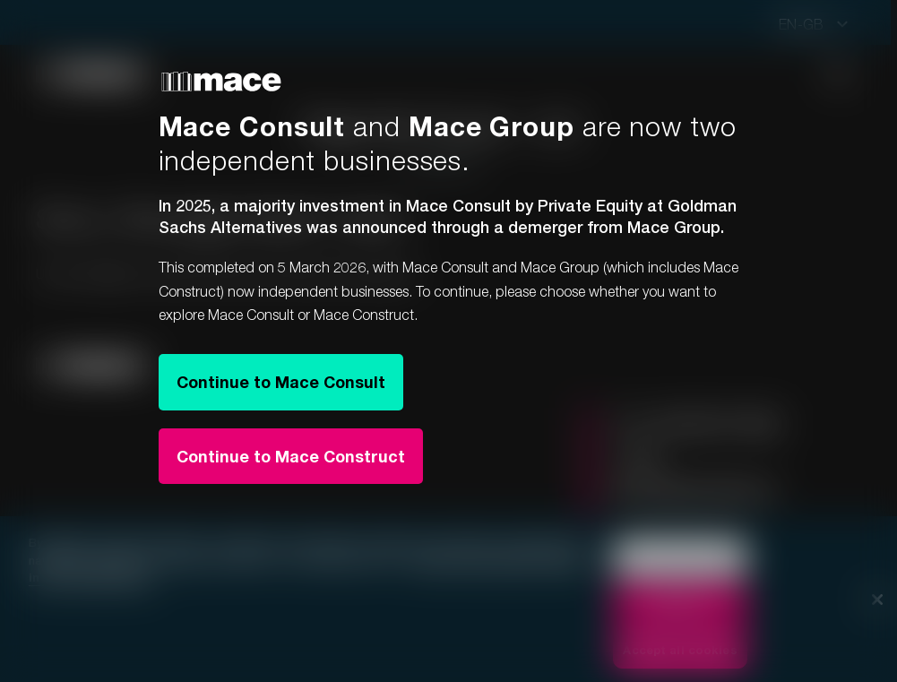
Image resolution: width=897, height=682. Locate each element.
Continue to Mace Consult (281, 382)
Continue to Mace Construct (291, 456)
